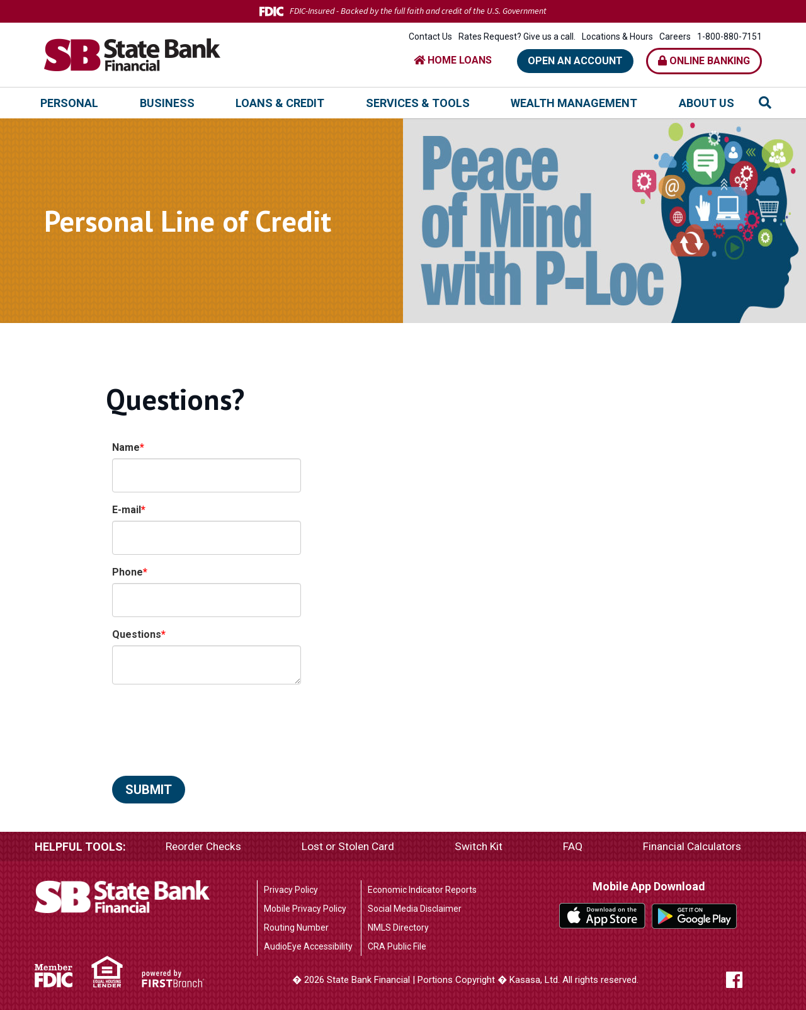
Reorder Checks (204, 846)
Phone (127, 572)
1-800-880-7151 (729, 36)
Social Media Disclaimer (415, 908)
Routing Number (296, 927)
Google (695, 915)
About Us (706, 103)
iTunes (602, 915)
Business (167, 103)
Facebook (741, 979)
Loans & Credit (280, 103)
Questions (136, 634)
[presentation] (208, 723)
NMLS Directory (398, 927)
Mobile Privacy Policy (305, 908)
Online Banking (704, 61)
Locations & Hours (617, 36)
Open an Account (575, 61)
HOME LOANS (453, 60)
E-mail (126, 510)
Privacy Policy (291, 889)
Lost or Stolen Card (349, 846)
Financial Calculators (691, 846)
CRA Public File (397, 946)
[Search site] (765, 102)
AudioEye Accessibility (308, 946)
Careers (675, 36)
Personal (69, 103)
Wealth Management (574, 103)
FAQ (572, 846)
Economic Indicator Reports (422, 889)
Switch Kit (480, 846)
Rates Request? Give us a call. (517, 36)
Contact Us (430, 36)
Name (126, 447)
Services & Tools (418, 103)
